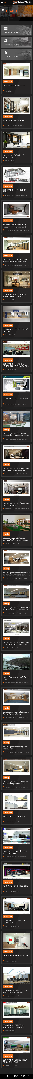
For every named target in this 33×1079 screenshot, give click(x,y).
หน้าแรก (5, 19)
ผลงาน (12, 19)
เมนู (3, 2)
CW (13, 1077)
